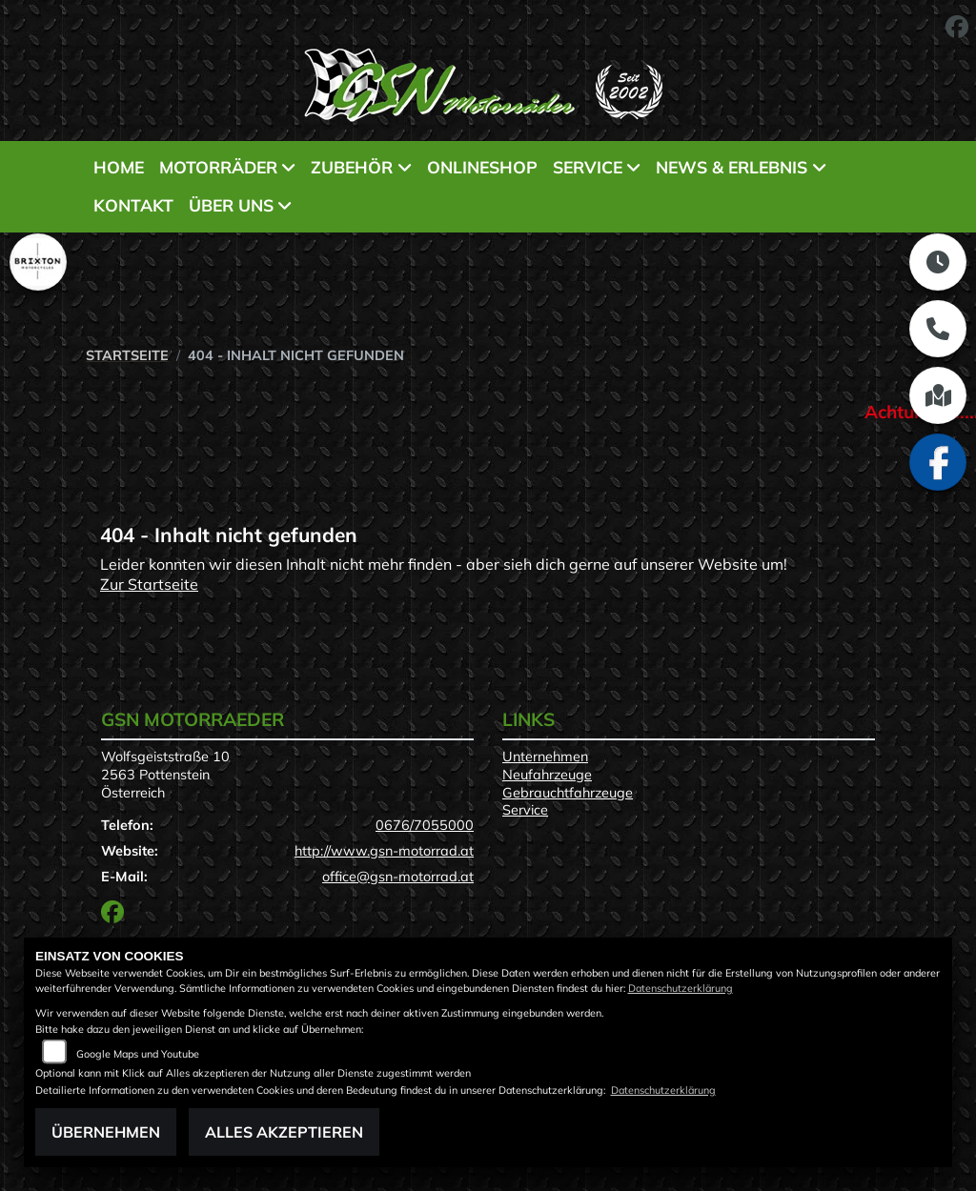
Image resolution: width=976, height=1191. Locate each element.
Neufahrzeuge (547, 774)
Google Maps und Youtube (137, 1053)
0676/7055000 (425, 825)
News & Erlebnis (731, 166)
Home (118, 166)
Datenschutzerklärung (680, 988)
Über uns (231, 204)
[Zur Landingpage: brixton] (38, 262)
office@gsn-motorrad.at (398, 876)
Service (587, 166)
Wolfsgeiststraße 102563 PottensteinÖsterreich (165, 774)
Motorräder (218, 166)
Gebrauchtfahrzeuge (567, 792)
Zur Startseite (149, 584)
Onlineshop (482, 166)
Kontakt (133, 204)
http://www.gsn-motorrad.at (384, 850)
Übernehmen (105, 1131)
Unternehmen (545, 756)
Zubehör (352, 166)
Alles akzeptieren (284, 1131)
